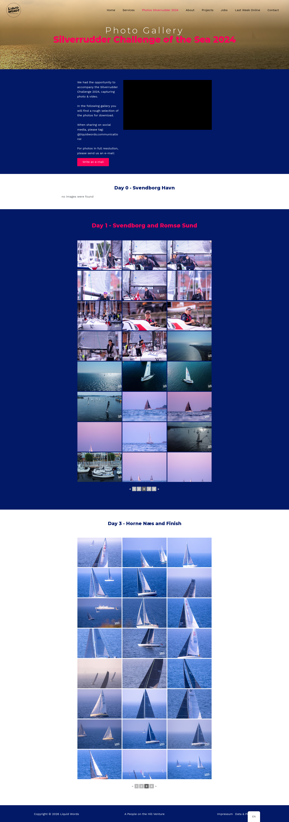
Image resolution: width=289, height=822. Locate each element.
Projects (213, 10)
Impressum (223, 814)
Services (138, 10)
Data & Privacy (245, 814)
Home (122, 10)
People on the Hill (140, 814)
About (196, 10)
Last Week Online (249, 10)
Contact (274, 10)
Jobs (227, 10)
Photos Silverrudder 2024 (168, 10)
